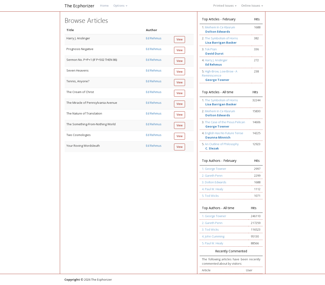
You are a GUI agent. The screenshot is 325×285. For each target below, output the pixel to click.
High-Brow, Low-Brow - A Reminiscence (219, 73)
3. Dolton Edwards (214, 182)
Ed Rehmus (153, 38)
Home (104, 5)
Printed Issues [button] (225, 5)
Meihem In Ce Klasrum (220, 27)
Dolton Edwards (217, 31)
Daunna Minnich (217, 137)
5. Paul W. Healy (212, 243)
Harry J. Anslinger (216, 60)
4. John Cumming (213, 236)
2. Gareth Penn (212, 175)
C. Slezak (212, 148)
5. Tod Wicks (210, 196)
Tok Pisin (211, 49)
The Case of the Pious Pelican (225, 122)
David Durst (214, 53)
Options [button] (120, 5)
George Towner (217, 80)
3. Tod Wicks (210, 229)
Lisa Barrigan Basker (221, 42)
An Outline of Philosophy (222, 144)
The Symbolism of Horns (221, 38)
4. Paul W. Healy (212, 189)
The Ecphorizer (79, 5)
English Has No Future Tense (224, 133)
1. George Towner (214, 169)
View (179, 39)
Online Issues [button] (252, 5)
